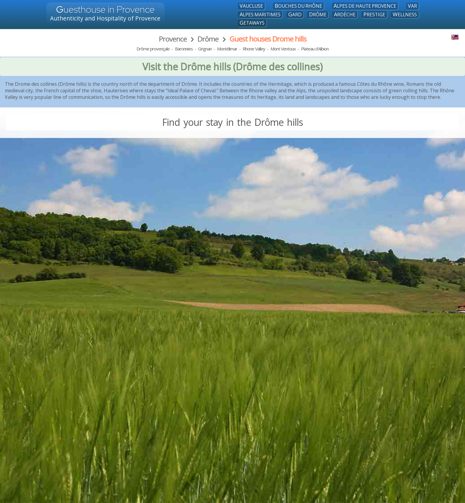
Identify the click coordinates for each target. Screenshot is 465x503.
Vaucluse (251, 6)
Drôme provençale (153, 49)
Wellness (405, 14)
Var (412, 6)
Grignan (205, 49)
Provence (173, 39)
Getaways (252, 23)
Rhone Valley (254, 49)
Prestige (374, 14)
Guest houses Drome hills (268, 39)
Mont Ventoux (283, 49)
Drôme (318, 14)
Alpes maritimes (260, 14)
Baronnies (184, 49)
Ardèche (345, 14)
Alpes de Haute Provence (365, 6)
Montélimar (227, 49)
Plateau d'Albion (315, 49)
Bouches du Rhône (298, 6)
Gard (295, 14)
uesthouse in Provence (105, 9)
